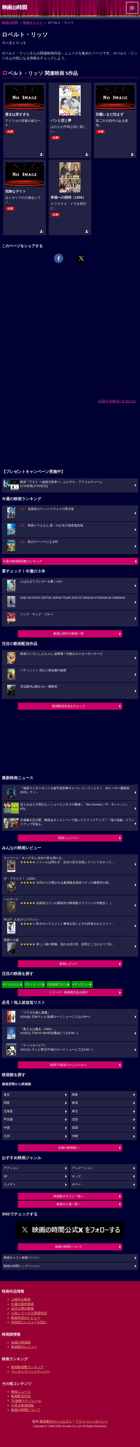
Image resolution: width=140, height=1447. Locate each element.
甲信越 (8, 1119)
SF (5, 1176)
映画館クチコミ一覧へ (69, 1196)
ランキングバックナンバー (30, 1371)
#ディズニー (80, 984)
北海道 (8, 1111)
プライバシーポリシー (91, 1421)
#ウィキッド (33, 984)
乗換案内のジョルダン (56, 1421)
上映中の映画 (21, 1299)
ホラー (76, 1184)
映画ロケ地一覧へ (69, 1204)
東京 (7, 1094)
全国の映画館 (21, 1342)
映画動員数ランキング (27, 1367)
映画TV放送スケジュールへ (68, 1065)
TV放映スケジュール (26, 1401)
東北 (75, 1111)
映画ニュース (21, 1392)
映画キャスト (33, 22)
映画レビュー (69, 963)
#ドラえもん (11, 984)
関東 (75, 1094)
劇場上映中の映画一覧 (69, 633)
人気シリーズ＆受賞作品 (29, 1313)
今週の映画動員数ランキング (22, 561)
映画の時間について (68, 1246)
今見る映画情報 (22, 1405)
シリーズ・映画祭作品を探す (68, 992)
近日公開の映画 (22, 1308)
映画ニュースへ (68, 838)
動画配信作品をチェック (68, 706)
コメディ (10, 1184)
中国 (7, 1127)
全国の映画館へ (68, 1147)
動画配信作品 (21, 1396)
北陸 (75, 1119)
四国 (75, 1127)
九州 (7, 1136)
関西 (7, 1102)
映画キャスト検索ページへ (22, 1257)
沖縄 (75, 1136)
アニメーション (82, 1168)
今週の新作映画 (22, 1304)
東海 (75, 1102)
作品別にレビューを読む (29, 1322)
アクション (11, 1168)
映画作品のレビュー (25, 1318)
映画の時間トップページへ (22, 1266)
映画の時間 (10, 22)
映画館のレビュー (24, 1347)
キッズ (76, 1176)
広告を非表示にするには (117, 401)
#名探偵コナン (57, 984)
